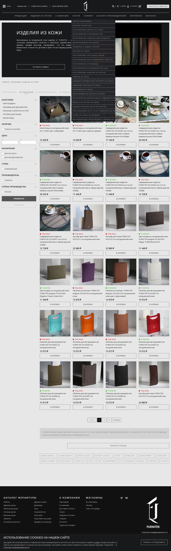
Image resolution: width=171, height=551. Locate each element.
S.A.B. (89, 476)
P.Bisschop (151, 470)
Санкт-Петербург (93, 523)
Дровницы (38, 520)
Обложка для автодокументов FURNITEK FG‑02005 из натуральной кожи (153, 354)
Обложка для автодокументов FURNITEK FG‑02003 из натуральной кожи (87, 354)
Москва (89, 520)
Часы (36, 523)
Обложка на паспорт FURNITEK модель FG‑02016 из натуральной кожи (87, 299)
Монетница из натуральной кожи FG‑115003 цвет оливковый (55, 130)
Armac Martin (47, 470)
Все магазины (91, 517)
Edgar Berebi (137, 470)
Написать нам (22, 6)
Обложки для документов (15, 107)
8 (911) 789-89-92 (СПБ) (60, 6)
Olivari (160, 476)
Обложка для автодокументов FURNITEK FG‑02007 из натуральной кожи (87, 408)
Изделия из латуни (67, 530)
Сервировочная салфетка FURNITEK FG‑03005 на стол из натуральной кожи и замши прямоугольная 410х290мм (120, 133)
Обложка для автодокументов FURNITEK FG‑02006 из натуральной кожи (54, 408)
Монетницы (8, 118)
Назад (90, 434)
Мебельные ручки (11, 523)
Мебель (7, 517)
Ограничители (40, 526)
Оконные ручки (10, 526)
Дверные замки (40, 517)
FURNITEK (149, 476)
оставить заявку (28, 67)
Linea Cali (78, 476)
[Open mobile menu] (7, 6)
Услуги (62, 526)
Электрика (38, 530)
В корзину (55, 147)
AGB (97, 476)
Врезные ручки (10, 530)
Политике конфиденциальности (16, 547)
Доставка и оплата (67, 523)
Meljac (138, 476)
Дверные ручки (10, 520)
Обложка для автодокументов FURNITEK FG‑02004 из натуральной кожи (120, 354)
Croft (111, 470)
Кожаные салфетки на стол (16, 111)
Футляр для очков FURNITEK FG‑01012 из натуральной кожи (121, 244)
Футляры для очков (12, 114)
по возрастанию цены (46, 92)
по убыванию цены (68, 92)
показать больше (158, 460)
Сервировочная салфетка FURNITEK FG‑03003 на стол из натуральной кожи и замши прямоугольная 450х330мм (153, 133)
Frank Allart (81, 470)
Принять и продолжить (154, 542)
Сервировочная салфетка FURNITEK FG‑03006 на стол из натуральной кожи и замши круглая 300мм (87, 189)
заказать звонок (158, 6)
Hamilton (122, 470)
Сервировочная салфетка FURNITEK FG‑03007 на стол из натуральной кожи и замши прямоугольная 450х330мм (54, 190)
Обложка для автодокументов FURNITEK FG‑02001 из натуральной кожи (153, 300)
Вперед (118, 434)
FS (119, 476)
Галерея (62, 533)
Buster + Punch (98, 470)
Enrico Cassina (48, 476)
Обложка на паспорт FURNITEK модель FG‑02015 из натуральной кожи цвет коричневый (120, 300)
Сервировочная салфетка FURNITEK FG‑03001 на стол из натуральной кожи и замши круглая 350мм (54, 245)
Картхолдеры (9, 104)
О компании (64, 520)
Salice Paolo (65, 476)
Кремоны (7, 533)
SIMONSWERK (108, 476)
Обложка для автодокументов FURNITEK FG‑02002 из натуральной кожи (54, 354)
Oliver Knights (64, 470)
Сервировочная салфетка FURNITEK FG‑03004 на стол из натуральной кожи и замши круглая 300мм (120, 189)
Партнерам (63, 517)
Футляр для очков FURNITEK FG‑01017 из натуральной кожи (154, 407)
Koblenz (127, 476)
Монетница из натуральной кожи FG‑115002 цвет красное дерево (88, 130)
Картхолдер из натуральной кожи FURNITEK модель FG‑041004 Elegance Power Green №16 (55, 300)
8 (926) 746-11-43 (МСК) (39, 6)
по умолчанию (27, 92)
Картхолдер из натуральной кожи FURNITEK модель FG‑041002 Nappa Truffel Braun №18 (154, 245)
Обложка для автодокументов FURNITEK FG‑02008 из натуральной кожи (120, 408)
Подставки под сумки (42, 533)
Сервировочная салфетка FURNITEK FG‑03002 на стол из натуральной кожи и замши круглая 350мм (153, 189)
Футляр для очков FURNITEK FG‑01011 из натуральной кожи (88, 244)
